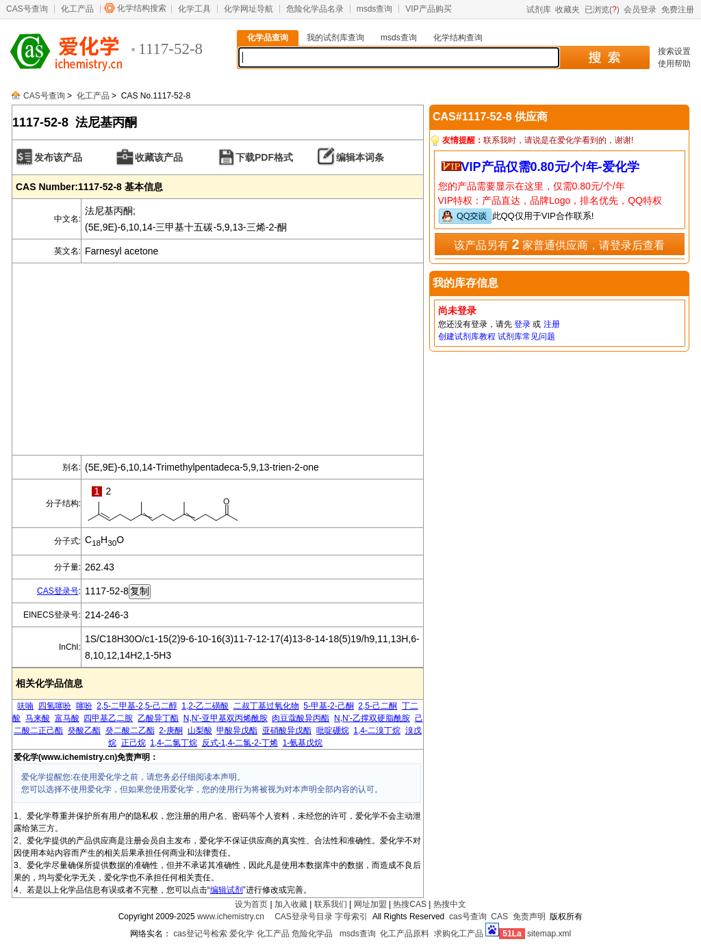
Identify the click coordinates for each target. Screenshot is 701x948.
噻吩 (84, 706)
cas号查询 (468, 916)
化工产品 (77, 9)
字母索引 (351, 916)
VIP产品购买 (428, 9)
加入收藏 (291, 904)
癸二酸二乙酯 (130, 730)
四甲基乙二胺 (108, 718)
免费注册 (677, 9)
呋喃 (25, 706)
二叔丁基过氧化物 (266, 706)
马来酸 (37, 718)
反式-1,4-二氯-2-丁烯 (240, 743)
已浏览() (602, 9)
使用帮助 (674, 63)
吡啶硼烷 (332, 730)
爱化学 (241, 933)
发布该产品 (58, 157)
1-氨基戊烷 (303, 743)
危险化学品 (312, 933)
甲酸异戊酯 (236, 730)
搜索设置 (674, 51)
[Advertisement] (218, 359)
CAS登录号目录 (304, 916)
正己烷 (133, 743)
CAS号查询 (27, 9)
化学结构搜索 (141, 8)
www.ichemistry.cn (230, 916)
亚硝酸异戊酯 (286, 730)
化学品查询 (267, 37)
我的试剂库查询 (335, 37)
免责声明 (529, 916)
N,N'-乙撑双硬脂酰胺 (372, 718)
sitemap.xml (549, 933)
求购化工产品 (458, 933)
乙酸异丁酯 (158, 718)
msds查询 (375, 9)
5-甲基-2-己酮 (328, 706)
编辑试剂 (226, 890)
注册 (552, 324)
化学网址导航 (248, 9)
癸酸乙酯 (84, 730)
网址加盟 (370, 904)
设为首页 (251, 904)
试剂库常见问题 (526, 336)
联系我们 (330, 904)
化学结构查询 (458, 37)
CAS (499, 916)
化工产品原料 (404, 933)
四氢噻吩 (54, 706)
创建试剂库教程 (467, 336)
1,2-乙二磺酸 (205, 706)
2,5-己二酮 (377, 706)
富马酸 (67, 718)
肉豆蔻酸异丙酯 (300, 718)
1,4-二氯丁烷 (173, 743)
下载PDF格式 (264, 157)
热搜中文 (449, 904)
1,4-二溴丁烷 (376, 730)
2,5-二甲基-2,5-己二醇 (137, 706)
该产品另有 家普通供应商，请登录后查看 (559, 244)
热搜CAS (409, 904)
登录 (522, 324)
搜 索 (604, 57)
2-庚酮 (171, 730)
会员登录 (640, 9)
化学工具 (194, 9)
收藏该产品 (159, 157)
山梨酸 (200, 730)
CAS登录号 (58, 591)
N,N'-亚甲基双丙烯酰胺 (225, 718)
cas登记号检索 (200, 933)
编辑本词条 (360, 157)
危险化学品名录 (315, 9)
